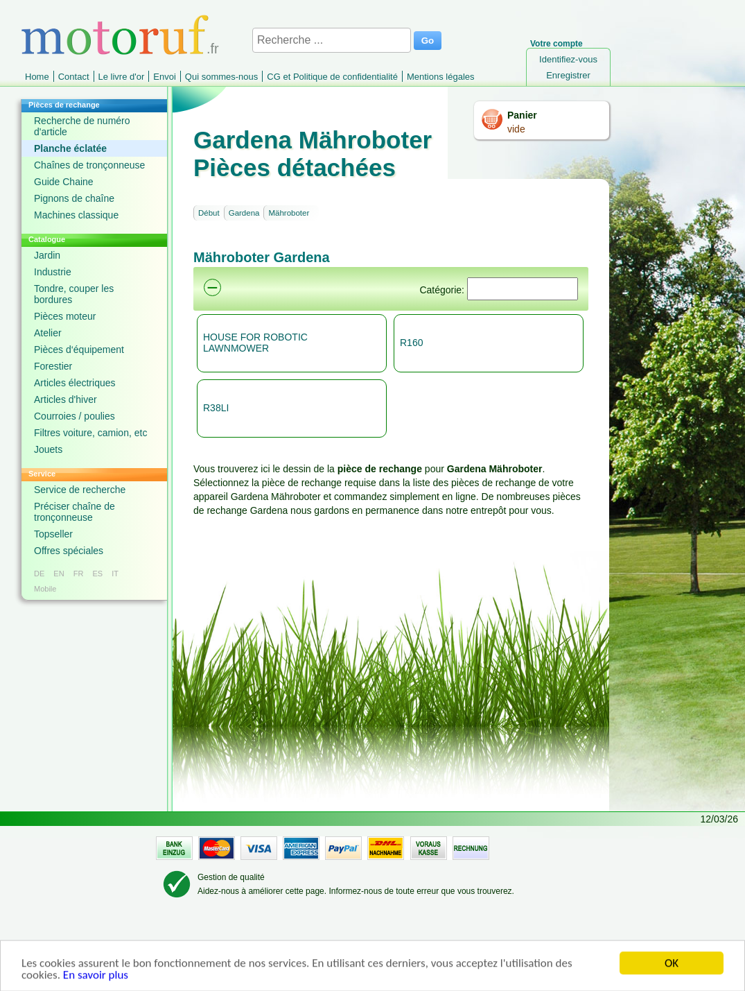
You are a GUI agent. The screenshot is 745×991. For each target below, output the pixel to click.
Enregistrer (568, 75)
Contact (73, 76)
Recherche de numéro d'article (82, 126)
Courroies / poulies (74, 416)
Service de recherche (79, 489)
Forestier (53, 366)
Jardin (47, 255)
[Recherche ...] (331, 40)
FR (78, 573)
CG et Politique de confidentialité (332, 76)
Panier (522, 115)
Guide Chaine (64, 181)
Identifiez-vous (568, 59)
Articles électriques (75, 382)
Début (209, 213)
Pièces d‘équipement (79, 349)
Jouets (48, 449)
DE (39, 573)
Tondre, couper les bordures (74, 294)
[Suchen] (522, 288)
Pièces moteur (65, 316)
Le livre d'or (121, 76)
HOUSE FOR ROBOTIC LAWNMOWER (255, 342)
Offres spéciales (68, 550)
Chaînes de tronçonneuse (89, 165)
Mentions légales (441, 76)
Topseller (53, 534)
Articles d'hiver (65, 399)
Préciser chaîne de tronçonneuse (74, 512)
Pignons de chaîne (74, 198)
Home (37, 76)
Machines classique (76, 215)
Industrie (52, 271)
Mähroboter (288, 213)
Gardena (244, 213)
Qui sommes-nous (221, 76)
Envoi (164, 76)
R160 (411, 342)
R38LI (216, 407)
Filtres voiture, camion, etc (90, 432)
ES (97, 573)
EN (58, 573)
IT (115, 573)
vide (516, 129)
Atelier (48, 332)
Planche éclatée (70, 148)
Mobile (45, 589)
